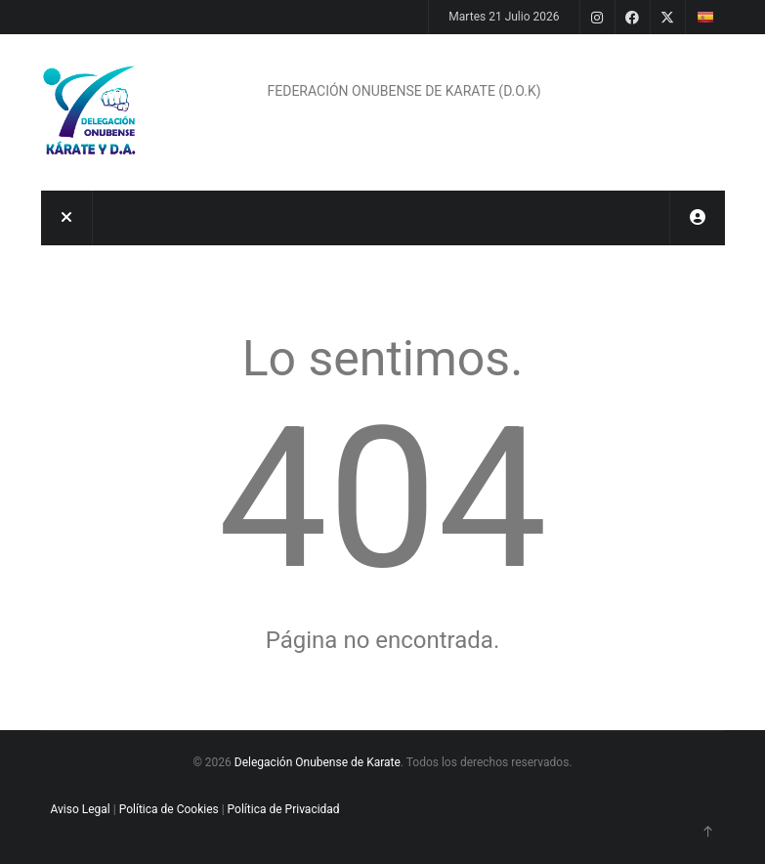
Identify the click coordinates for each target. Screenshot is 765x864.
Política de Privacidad (284, 809)
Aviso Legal (80, 809)
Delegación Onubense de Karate (317, 762)
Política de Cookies (169, 809)
